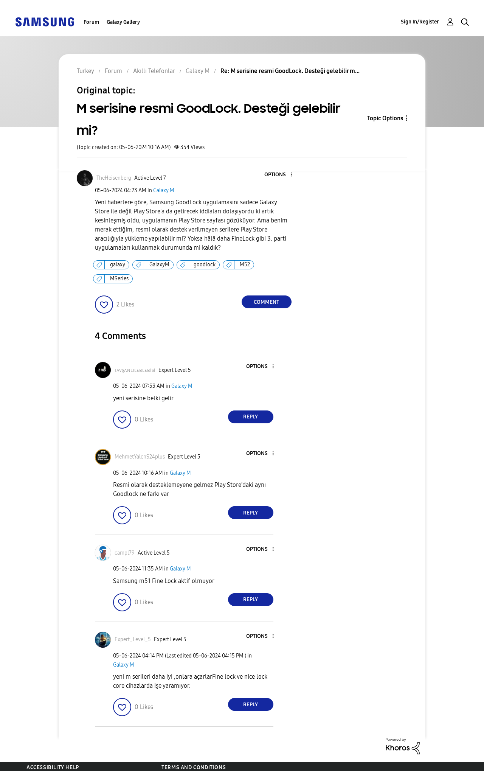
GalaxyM (159, 264)
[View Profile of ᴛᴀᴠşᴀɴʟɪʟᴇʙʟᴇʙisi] (135, 370)
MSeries (119, 278)
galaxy (117, 264)
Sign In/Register (420, 22)
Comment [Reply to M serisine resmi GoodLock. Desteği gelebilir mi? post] (266, 302)
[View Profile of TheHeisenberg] (113, 178)
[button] (278, 175)
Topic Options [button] (385, 118)
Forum (91, 22)
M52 (245, 264)
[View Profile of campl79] (125, 553)
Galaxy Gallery (123, 22)
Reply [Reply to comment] (250, 416)
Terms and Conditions (193, 767)
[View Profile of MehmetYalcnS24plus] (140, 457)
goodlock (205, 264)
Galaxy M (163, 190)
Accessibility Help (52, 767)
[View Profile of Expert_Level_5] (133, 639)
